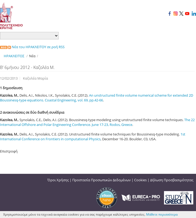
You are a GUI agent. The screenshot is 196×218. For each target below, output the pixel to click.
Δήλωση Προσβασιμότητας (171, 180)
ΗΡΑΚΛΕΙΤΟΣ (14, 56)
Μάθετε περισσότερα (162, 214)
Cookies (140, 180)
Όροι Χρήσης (58, 180)
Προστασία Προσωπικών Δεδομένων (101, 180)
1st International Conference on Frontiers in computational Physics (92, 136)
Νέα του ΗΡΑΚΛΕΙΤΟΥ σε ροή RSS (32, 46)
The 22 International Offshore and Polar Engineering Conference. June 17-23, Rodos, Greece (97, 122)
